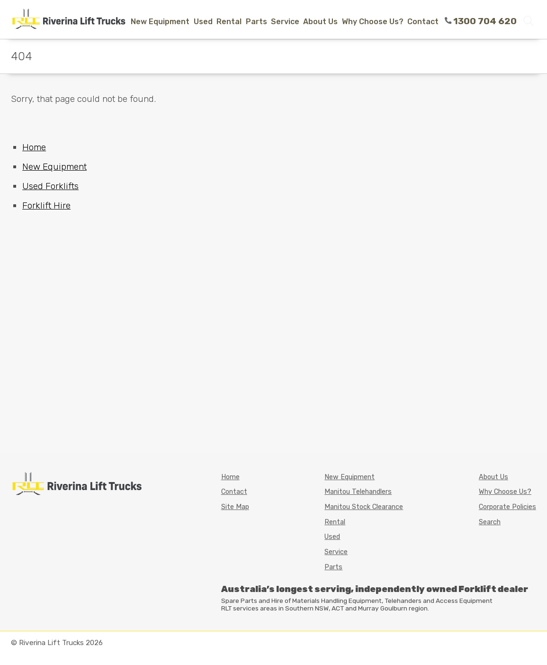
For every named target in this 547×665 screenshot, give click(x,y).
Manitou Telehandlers (358, 492)
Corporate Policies (507, 507)
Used (203, 21)
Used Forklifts (50, 186)
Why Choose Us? (373, 21)
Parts (256, 21)
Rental (229, 21)
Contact (423, 21)
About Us (320, 21)
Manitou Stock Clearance (363, 507)
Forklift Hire (46, 205)
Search (490, 522)
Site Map (235, 507)
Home (34, 147)
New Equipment (160, 21)
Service (285, 21)
